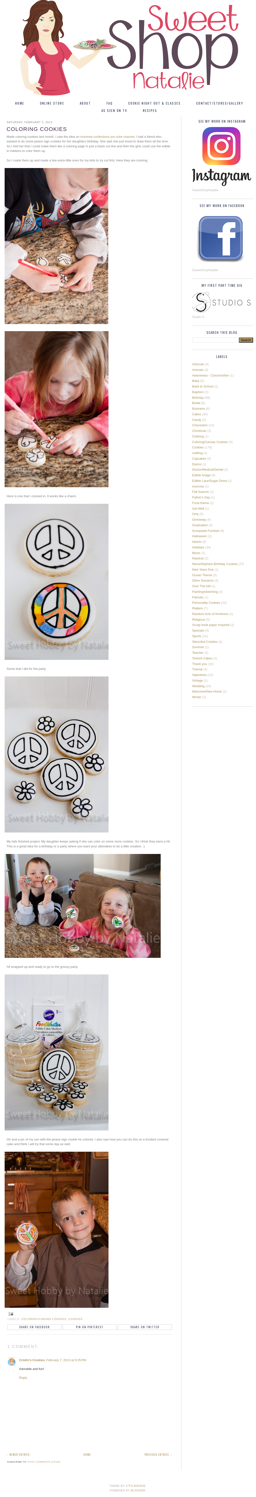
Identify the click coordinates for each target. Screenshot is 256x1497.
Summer (198, 647)
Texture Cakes (202, 658)
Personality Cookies (206, 603)
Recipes (150, 110)
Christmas (199, 431)
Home (19, 103)
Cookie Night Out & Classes (154, 103)
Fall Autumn (200, 492)
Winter (196, 697)
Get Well (198, 508)
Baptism (198, 392)
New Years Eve (203, 569)
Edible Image (201, 475)
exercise (198, 486)
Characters (200, 425)
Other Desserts (202, 580)
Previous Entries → (159, 1455)
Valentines (199, 675)
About (85, 103)
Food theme (200, 503)
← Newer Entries (18, 1455)
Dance (196, 464)
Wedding (198, 686)
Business (198, 408)
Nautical (198, 558)
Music (196, 553)
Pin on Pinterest (89, 1327)
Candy (196, 420)
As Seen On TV (114, 110)
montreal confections (94, 137)
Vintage (197, 680)
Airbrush (198, 364)
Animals (197, 370)
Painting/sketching (205, 592)
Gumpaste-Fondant (205, 531)
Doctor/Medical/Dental (207, 469)
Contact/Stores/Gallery (219, 103)
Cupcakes (199, 458)
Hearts (196, 542)
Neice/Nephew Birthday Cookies (214, 564)
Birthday (198, 397)
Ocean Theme (202, 575)
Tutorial (197, 669)
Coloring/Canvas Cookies (44, 1319)
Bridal (196, 403)
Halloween (199, 536)
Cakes (196, 414)
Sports (196, 636)
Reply (23, 1377)
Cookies (75, 1319)
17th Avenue (136, 1485)
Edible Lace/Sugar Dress (209, 481)
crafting (197, 453)
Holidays (198, 547)
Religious (198, 619)
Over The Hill (201, 586)
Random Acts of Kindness (210, 614)
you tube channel (122, 137)
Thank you (199, 664)
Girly (195, 514)
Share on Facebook (34, 1327)
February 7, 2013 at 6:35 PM (66, 1360)
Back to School (202, 386)
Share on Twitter (144, 1327)
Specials (198, 630)
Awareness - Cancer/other (210, 375)
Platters (197, 608)
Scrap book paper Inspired (210, 625)
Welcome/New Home (207, 691)
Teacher (197, 652)
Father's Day (201, 497)
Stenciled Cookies (204, 642)
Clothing (198, 436)
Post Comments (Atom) (44, 1462)
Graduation (200, 525)
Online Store (52, 103)
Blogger (138, 1490)
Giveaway (199, 519)
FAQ (110, 103)
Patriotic (198, 597)
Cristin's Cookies (32, 1360)
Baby (195, 381)
